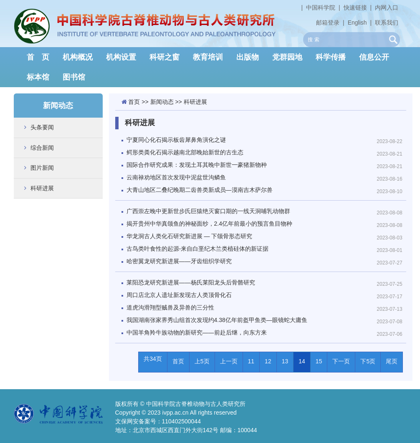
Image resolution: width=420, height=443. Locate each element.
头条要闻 (42, 127)
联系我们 (386, 22)
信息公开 (374, 57)
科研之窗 (164, 57)
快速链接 (355, 7)
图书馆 (74, 77)
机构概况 (78, 57)
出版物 (247, 57)
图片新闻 (42, 167)
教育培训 (208, 57)
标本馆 (38, 77)
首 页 (38, 57)
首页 (134, 101)
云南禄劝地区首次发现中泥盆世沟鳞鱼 (176, 177)
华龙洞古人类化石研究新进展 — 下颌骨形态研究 (190, 236)
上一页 (229, 361)
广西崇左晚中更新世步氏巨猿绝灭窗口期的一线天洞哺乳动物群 (208, 211)
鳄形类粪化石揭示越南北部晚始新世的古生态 (185, 152)
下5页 (367, 361)
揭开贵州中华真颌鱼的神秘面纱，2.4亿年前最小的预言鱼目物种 (209, 223)
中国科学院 (320, 7)
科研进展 (42, 188)
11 (251, 361)
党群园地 (287, 57)
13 (285, 361)
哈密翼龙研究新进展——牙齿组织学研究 (179, 261)
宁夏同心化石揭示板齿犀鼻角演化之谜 (176, 139)
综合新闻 (42, 147)
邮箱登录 (327, 22)
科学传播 (331, 57)
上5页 (202, 361)
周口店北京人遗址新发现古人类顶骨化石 (179, 295)
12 (268, 361)
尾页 (391, 361)
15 (319, 361)
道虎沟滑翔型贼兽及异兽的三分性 (170, 307)
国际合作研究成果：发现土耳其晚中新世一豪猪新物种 (197, 164)
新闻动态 (162, 101)
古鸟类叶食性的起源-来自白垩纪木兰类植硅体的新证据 (198, 248)
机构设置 (121, 57)
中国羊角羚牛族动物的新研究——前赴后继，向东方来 (197, 332)
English (357, 22)
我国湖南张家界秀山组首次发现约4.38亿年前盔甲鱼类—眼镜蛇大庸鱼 (217, 320)
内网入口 (386, 7)
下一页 (341, 361)
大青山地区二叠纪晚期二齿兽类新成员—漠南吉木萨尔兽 (200, 189)
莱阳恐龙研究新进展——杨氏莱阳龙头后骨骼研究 (191, 282)
